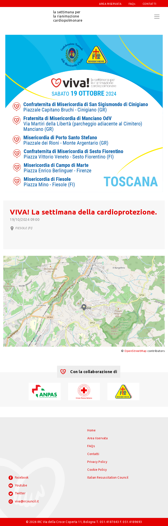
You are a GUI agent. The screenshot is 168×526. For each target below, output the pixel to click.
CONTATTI (149, 3)
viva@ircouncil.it (24, 501)
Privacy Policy (97, 462)
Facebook (19, 478)
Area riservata (97, 438)
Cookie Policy (97, 469)
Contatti (93, 454)
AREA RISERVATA (110, 3)
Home (91, 430)
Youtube (18, 485)
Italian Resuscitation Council (108, 477)
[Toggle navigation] (157, 16)
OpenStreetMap (135, 350)
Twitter (17, 493)
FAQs (132, 3)
